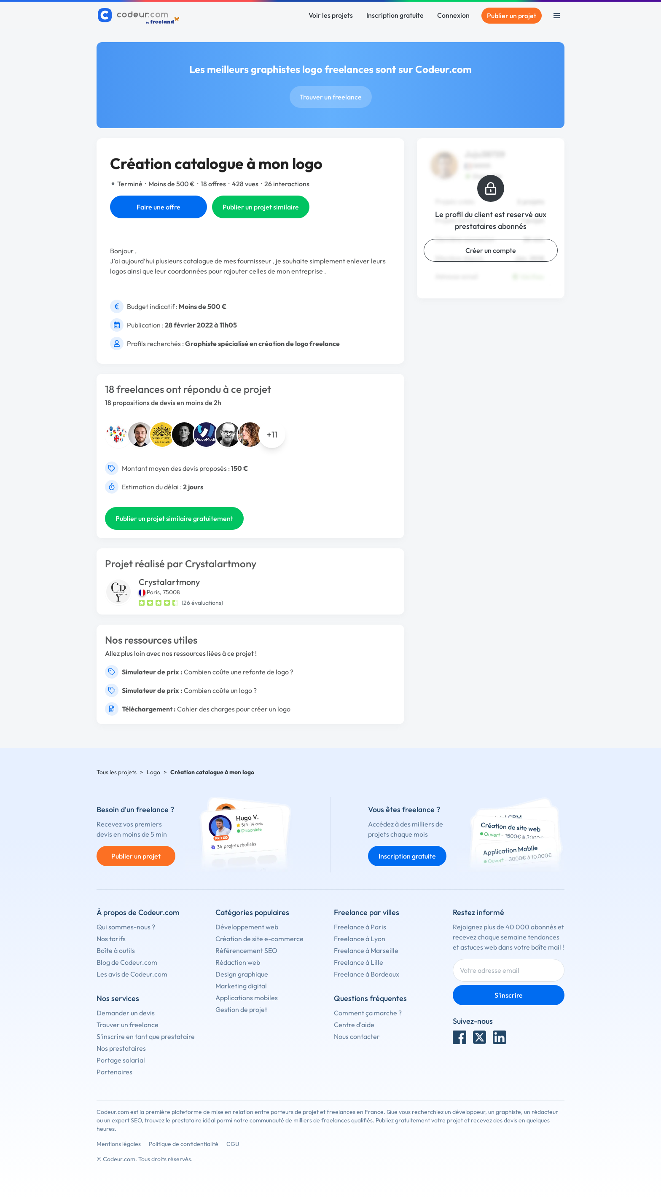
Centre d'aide (354, 1024)
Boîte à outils (116, 950)
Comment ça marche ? (368, 1013)
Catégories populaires (252, 912)
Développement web (246, 927)
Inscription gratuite (395, 15)
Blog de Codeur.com (127, 962)
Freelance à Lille (358, 962)
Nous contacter (357, 1036)
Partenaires (114, 1072)
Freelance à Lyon (359, 938)
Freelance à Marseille (366, 950)
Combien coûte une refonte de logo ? (238, 672)
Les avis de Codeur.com (132, 974)
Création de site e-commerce (259, 938)
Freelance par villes (366, 912)
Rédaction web (237, 962)
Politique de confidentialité (183, 1144)
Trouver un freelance (331, 97)
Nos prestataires (121, 1048)
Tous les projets (117, 772)
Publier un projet (511, 15)
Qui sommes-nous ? (126, 927)
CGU (232, 1144)
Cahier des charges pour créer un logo (233, 709)
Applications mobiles (246, 997)
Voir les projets (331, 15)
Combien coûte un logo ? (220, 690)
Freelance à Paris (360, 927)
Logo (153, 772)
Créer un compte (490, 250)
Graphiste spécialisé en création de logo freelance (262, 343)
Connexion (453, 15)
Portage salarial (121, 1060)
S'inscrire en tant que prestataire (146, 1036)
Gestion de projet (241, 1009)
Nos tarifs (111, 938)
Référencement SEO (246, 950)
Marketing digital (241, 986)
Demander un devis (126, 1013)
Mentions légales (119, 1144)
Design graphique (241, 974)
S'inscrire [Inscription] (508, 995)
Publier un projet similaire (261, 207)
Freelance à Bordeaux (366, 974)
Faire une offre (158, 207)
